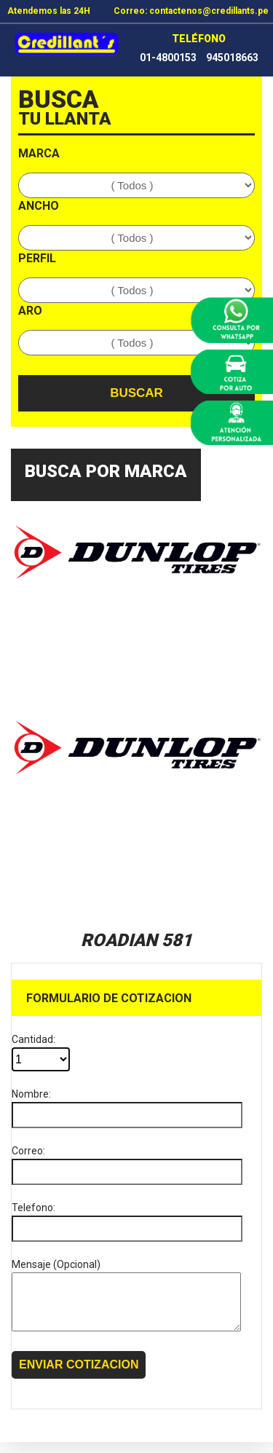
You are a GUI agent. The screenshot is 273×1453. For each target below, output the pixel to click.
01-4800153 (168, 57)
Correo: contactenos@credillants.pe (191, 11)
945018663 (232, 57)
